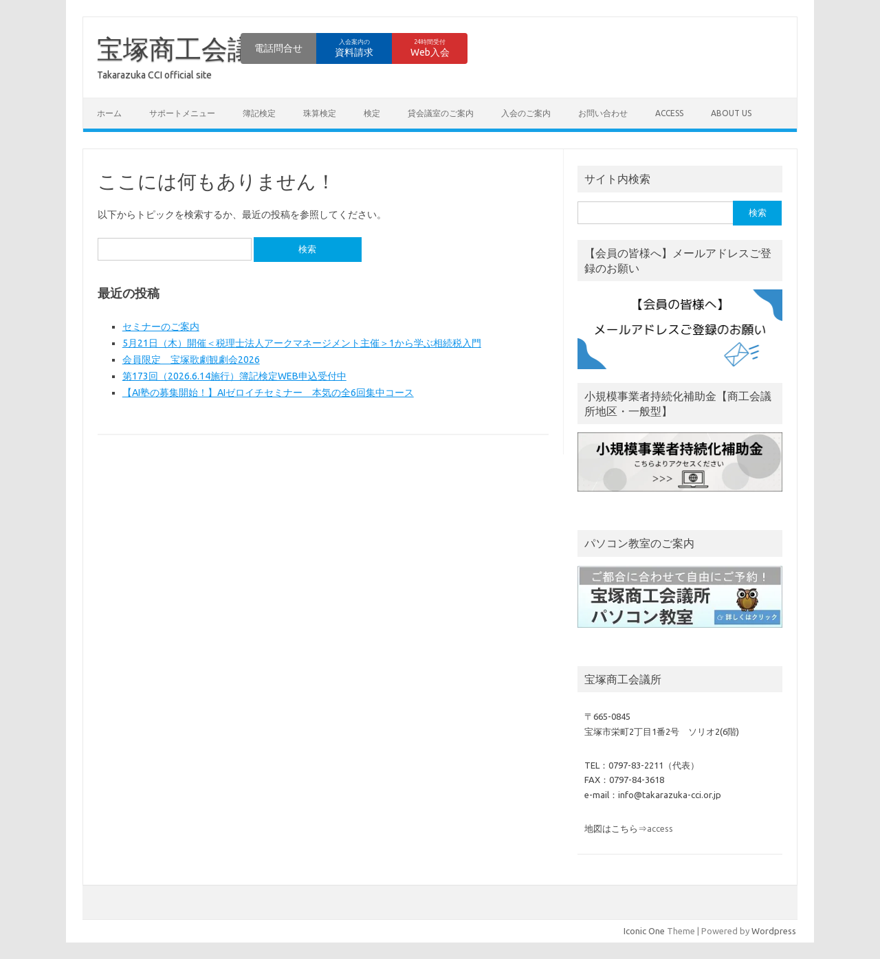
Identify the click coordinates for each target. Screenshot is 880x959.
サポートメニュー (182, 113)
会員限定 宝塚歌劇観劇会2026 (191, 359)
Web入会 (430, 48)
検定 (372, 113)
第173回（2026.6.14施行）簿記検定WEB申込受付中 (234, 376)
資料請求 (354, 48)
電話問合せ (278, 48)
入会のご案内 (526, 113)
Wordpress (773, 931)
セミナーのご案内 (160, 326)
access (669, 113)
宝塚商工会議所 (188, 48)
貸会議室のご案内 (441, 113)
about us (731, 113)
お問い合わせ (603, 113)
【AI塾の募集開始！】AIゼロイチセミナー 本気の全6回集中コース (268, 392)
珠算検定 (319, 113)
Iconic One (644, 931)
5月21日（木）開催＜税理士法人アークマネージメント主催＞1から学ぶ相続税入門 (301, 343)
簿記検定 (259, 113)
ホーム (109, 113)
